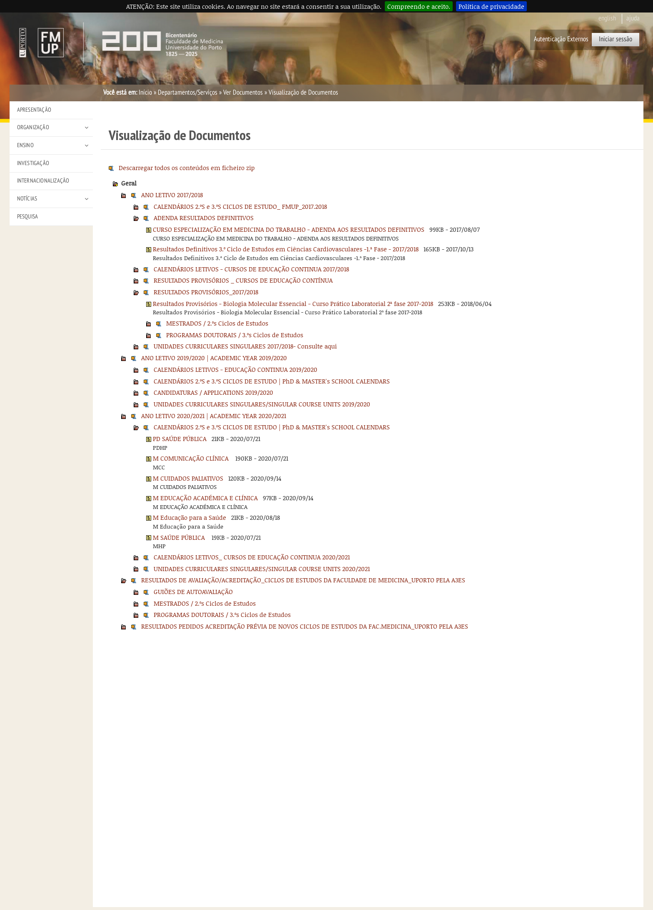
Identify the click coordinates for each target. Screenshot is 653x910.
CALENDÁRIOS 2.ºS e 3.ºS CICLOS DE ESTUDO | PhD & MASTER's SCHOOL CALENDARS (272, 381)
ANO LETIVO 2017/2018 (172, 195)
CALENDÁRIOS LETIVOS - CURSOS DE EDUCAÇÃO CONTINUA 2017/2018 (251, 269)
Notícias (27, 198)
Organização (33, 127)
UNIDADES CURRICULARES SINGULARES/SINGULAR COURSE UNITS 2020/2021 (262, 568)
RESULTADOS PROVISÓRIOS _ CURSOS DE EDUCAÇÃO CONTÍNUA (243, 280)
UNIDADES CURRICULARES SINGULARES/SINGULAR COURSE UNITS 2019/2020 (262, 404)
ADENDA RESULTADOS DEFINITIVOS (204, 217)
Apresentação (34, 109)
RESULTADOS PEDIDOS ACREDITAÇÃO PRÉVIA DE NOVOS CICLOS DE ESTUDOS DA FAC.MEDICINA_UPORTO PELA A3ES (304, 626)
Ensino (25, 145)
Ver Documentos (243, 92)
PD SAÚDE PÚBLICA (180, 438)
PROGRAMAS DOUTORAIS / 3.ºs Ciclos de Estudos (234, 335)
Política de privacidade (491, 6)
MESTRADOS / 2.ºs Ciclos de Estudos (217, 323)
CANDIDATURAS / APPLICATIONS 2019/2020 (213, 392)
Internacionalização (43, 180)
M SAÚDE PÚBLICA (180, 537)
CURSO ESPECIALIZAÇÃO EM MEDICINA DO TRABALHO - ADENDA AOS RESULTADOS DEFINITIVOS (288, 229)
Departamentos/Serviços (187, 92)
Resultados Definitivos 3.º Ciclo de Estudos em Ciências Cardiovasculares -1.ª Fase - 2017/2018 (286, 249)
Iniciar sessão (615, 39)
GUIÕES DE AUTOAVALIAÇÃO (193, 591)
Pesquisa (27, 216)
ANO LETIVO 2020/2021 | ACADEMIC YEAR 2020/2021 (213, 415)
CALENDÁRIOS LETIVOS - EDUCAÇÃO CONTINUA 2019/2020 (235, 369)
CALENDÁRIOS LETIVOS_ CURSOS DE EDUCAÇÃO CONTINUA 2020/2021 (252, 557)
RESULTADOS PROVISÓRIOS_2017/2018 (206, 292)
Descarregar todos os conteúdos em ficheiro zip (187, 167)
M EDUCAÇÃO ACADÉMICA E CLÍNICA (205, 498)
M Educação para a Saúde (189, 517)
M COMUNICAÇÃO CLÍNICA (191, 458)
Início (145, 92)
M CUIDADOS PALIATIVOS (188, 478)
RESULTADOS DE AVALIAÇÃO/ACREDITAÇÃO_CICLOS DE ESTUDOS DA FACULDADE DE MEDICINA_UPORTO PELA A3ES (303, 580)
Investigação (33, 163)
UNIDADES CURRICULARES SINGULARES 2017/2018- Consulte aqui (245, 346)
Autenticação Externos (561, 39)
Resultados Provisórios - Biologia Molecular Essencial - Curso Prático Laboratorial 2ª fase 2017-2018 (293, 303)
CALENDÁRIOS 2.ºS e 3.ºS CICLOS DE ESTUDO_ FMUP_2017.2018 (240, 206)
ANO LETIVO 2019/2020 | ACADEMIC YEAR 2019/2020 (214, 357)
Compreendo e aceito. (418, 6)
